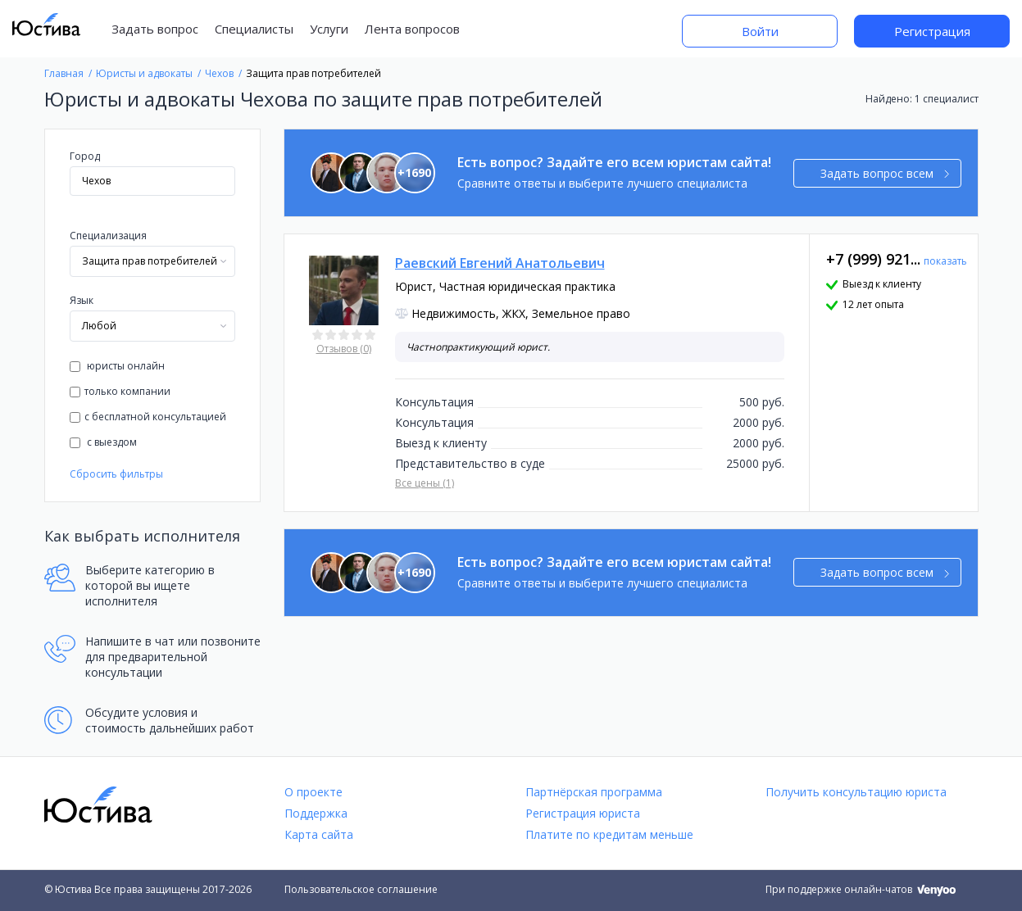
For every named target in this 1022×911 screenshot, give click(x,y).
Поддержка (315, 813)
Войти (760, 31)
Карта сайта (318, 834)
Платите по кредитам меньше (609, 834)
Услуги (329, 28)
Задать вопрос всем (884, 173)
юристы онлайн (117, 366)
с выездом (103, 442)
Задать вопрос (154, 28)
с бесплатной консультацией (148, 417)
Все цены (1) (424, 483)
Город (85, 156)
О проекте (313, 792)
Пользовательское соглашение (361, 889)
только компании (120, 391)
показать (945, 261)
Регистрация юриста (582, 813)
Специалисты (254, 28)
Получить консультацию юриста (856, 792)
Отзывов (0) (343, 349)
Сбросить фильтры (116, 474)
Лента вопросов (412, 28)
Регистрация (932, 31)
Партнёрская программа (593, 792)
